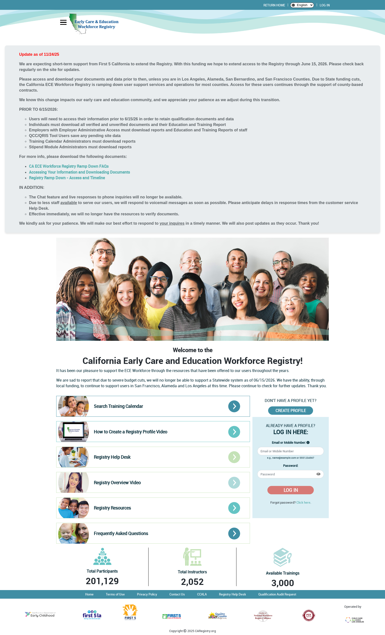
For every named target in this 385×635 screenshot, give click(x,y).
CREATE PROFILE (290, 410)
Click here (303, 502)
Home (89, 594)
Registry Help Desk (232, 594)
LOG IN (325, 5)
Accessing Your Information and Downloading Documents (79, 172)
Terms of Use (115, 594)
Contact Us (177, 594)
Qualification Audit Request (277, 594)
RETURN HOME (274, 5)
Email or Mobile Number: (289, 442)
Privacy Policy (147, 594)
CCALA (202, 594)
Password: (290, 465)
